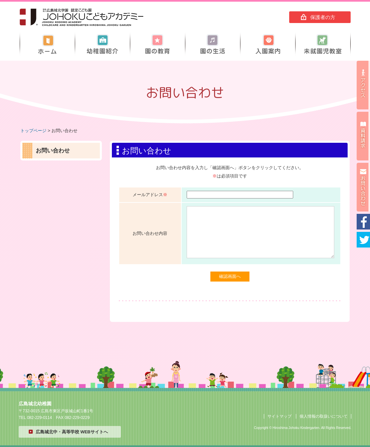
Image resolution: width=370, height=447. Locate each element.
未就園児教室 (323, 44)
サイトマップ (279, 416)
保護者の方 (322, 17)
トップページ (33, 130)
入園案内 (267, 44)
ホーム (47, 44)
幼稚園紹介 (102, 44)
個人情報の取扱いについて (324, 416)
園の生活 (212, 44)
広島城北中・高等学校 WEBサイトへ (72, 431)
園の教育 (157, 44)
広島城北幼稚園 (81, 17)
